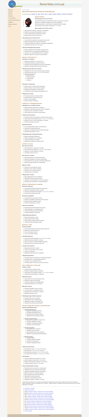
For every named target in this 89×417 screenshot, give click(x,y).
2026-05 (50, 14)
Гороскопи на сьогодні (29, 388)
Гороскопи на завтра (29, 389)
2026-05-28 (70, 14)
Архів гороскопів (28, 410)
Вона (39, 14)
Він (36, 14)
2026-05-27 (64, 14)
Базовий (33, 14)
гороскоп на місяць (32, 391)
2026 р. (42, 14)
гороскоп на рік (40, 391)
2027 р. (46, 14)
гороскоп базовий (49, 391)
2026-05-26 (59, 14)
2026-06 (54, 14)
